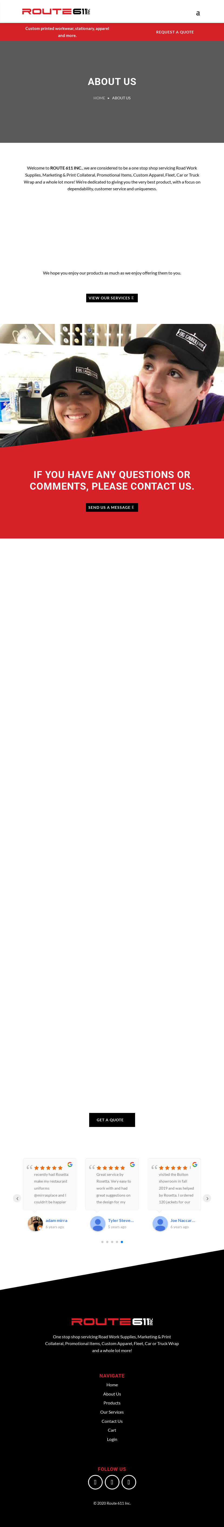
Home (112, 1384)
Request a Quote (175, 32)
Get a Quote (110, 1120)
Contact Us (112, 1421)
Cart (112, 1430)
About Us (112, 1393)
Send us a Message (109, 507)
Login (112, 1439)
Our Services (112, 1411)
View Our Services (109, 298)
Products (112, 1402)
